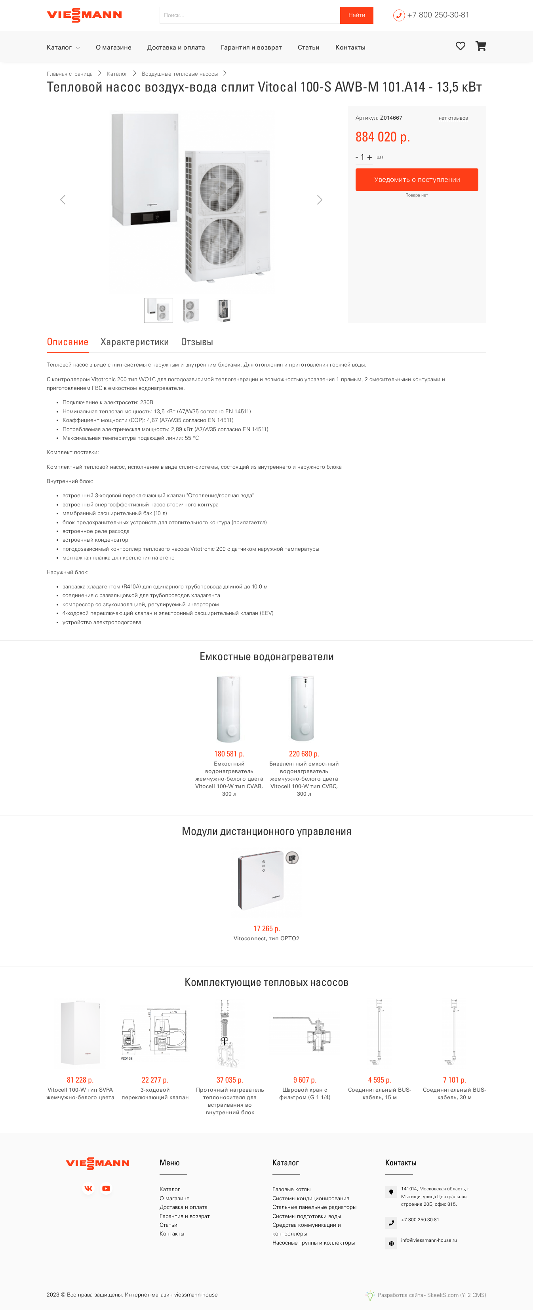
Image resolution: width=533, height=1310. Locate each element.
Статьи (309, 47)
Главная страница (70, 74)
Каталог (60, 47)
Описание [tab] (68, 341)
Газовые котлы (291, 1189)
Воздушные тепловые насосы (180, 74)
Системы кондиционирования (310, 1198)
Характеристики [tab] (135, 341)
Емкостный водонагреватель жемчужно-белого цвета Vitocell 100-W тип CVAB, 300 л (229, 778)
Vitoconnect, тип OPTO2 (266, 938)
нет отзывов (453, 118)
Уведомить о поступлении (417, 179)
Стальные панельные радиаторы (314, 1207)
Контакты (350, 47)
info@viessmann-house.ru (429, 1240)
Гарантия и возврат (251, 47)
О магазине (113, 47)
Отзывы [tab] (197, 341)
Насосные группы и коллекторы (313, 1242)
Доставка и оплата (176, 47)
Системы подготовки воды (306, 1216)
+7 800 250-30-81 (438, 14)
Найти (356, 15)
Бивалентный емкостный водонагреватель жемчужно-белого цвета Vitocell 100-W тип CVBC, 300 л (304, 778)
